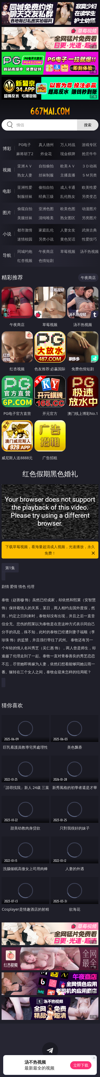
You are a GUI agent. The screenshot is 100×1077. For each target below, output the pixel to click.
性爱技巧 (89, 239)
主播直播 (67, 175)
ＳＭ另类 (89, 175)
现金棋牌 (67, 153)
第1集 (10, 567)
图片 (7, 212)
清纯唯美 (46, 217)
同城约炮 (24, 251)
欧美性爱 (89, 187)
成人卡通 (67, 187)
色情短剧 (46, 260)
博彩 (7, 148)
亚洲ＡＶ (24, 165)
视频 (7, 170)
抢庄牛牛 (89, 153)
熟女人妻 (24, 175)
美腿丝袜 (24, 217)
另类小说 (46, 239)
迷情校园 (24, 239)
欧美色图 (67, 208)
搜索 (87, 124)
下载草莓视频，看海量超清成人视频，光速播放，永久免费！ (50, 550)
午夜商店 (46, 251)
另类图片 (89, 217)
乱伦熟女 (67, 196)
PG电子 (24, 144)
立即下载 (80, 1065)
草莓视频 (67, 251)
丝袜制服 (46, 175)
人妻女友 (67, 230)
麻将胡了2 (24, 153)
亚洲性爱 (24, 187)
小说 (7, 234)
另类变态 (89, 196)
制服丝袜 (24, 196)
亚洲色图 (46, 208)
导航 (7, 255)
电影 (7, 191)
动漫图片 (89, 208)
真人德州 (46, 144)
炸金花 (46, 153)
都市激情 (24, 230)
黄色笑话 (67, 239)
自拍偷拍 (46, 165)
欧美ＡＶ (67, 165)
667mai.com (50, 111)
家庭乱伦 (46, 230)
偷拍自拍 (46, 187)
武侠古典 (89, 230)
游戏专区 (89, 144)
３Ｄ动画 (89, 165)
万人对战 (67, 144)
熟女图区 (67, 217)
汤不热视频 (89, 251)
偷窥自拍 (24, 208)
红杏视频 (24, 260)
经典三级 (46, 196)
